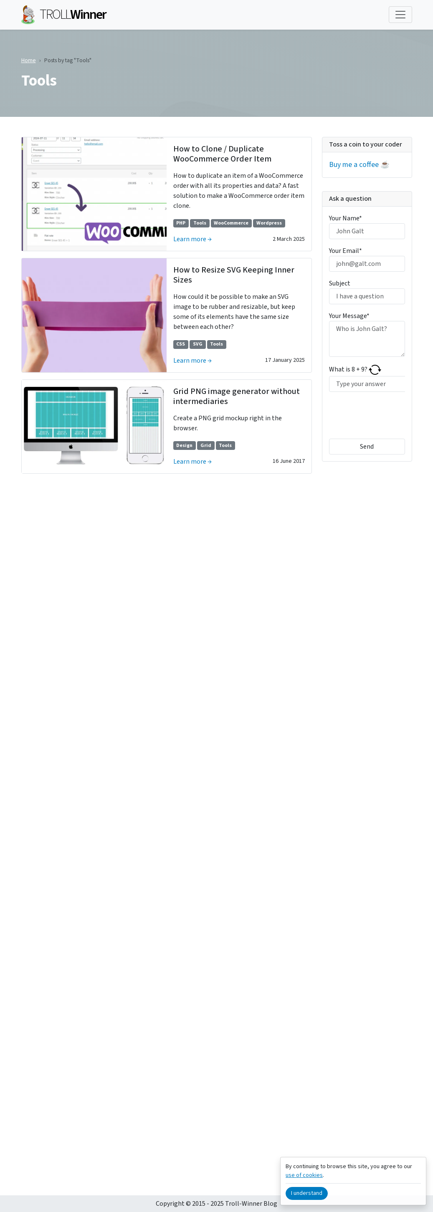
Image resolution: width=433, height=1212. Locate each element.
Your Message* (349, 316)
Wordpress (269, 223)
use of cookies (304, 1175)
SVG (198, 344)
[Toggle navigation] (400, 14)
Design (184, 445)
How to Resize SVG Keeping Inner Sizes (233, 275)
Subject (339, 283)
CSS (180, 344)
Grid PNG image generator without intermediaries (236, 396)
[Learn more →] (94, 194)
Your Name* (345, 218)
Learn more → (192, 239)
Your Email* (345, 250)
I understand (306, 1193)
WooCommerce (231, 223)
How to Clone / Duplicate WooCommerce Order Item (222, 154)
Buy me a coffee (354, 164)
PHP (180, 223)
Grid (205, 445)
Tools (199, 223)
